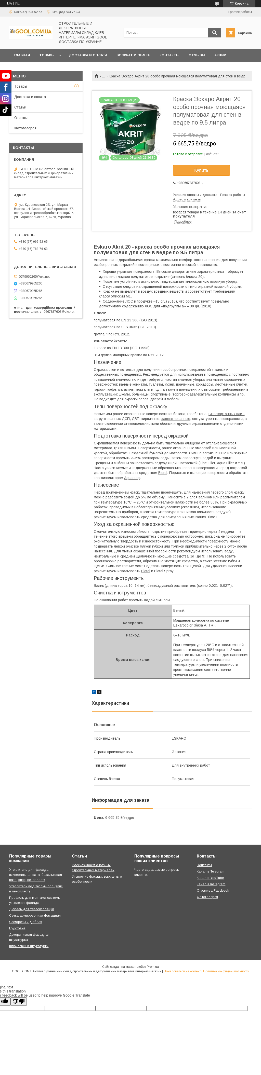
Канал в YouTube (210, 878)
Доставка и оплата (88, 55)
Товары (47, 55)
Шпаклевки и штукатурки (28, 946)
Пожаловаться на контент (182, 971)
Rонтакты (204, 865)
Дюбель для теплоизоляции (31, 909)
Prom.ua (153, 967)
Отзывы (197, 55)
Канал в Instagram (211, 884)
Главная (22, 55)
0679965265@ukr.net (34, 276)
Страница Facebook (213, 890)
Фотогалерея (25, 128)
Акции (220, 55)
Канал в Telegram (210, 871)
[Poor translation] (18, 1001)
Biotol (162, 473)
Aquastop (132, 478)
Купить (201, 170)
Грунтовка (17, 928)
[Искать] (214, 32)
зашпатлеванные (175, 419)
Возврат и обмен (133, 55)
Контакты (169, 55)
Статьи (20, 107)
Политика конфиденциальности (226, 971)
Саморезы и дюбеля (25, 922)
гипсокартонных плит (226, 414)
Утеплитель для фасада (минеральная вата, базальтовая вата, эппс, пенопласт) (35, 875)
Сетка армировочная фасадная (35, 915)
